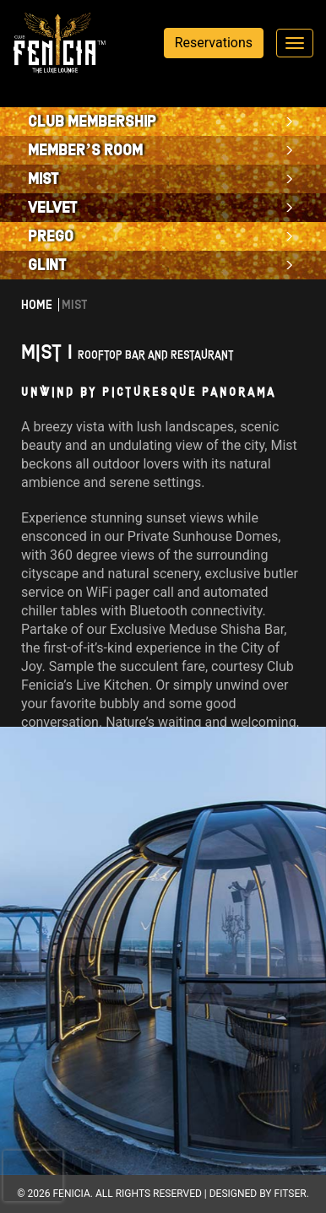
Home (36, 304)
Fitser (290, 1193)
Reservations (214, 43)
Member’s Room (85, 150)
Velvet (53, 207)
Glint (47, 265)
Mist (43, 179)
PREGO (50, 236)
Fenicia (71, 1193)
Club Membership (92, 121)
